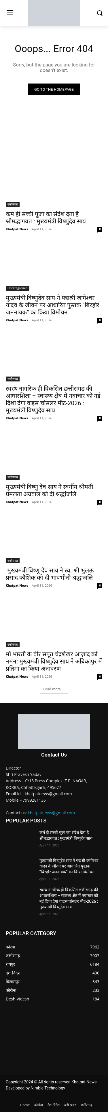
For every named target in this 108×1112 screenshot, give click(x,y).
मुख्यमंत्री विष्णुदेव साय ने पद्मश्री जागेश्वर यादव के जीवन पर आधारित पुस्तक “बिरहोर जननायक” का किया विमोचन (52, 305)
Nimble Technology (48, 1088)
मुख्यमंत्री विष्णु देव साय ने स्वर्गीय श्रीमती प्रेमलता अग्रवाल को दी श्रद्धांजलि (49, 490)
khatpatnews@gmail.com (51, 813)
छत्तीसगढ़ (12, 204)
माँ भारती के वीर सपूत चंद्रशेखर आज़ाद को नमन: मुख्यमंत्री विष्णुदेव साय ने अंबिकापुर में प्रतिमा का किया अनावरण (54, 661)
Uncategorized (17, 288)
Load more (54, 689)
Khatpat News (17, 229)
